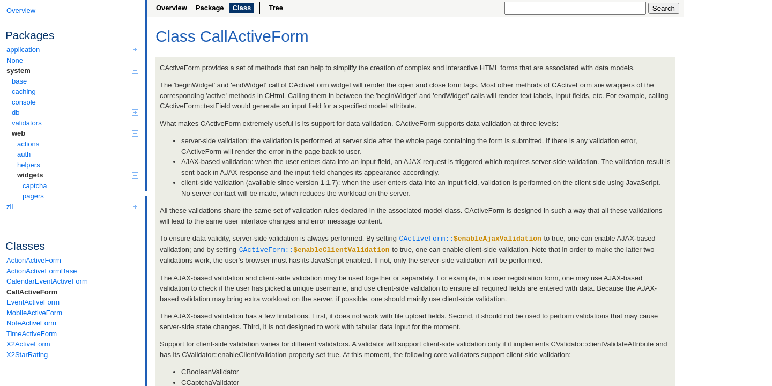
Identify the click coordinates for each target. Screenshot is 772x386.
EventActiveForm (33, 302)
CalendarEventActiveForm (47, 281)
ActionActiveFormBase (41, 271)
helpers (28, 165)
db (75, 112)
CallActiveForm (31, 292)
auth (24, 154)
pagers (33, 196)
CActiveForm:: (470, 238)
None (14, 60)
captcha (35, 186)
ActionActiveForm (33, 260)
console (24, 102)
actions (28, 144)
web (75, 133)
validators (27, 123)
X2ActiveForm (28, 344)
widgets (77, 175)
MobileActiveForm (34, 313)
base (19, 81)
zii (72, 207)
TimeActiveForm (31, 334)
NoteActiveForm (31, 323)
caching (24, 91)
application (72, 50)
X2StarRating (27, 355)
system (72, 70)
